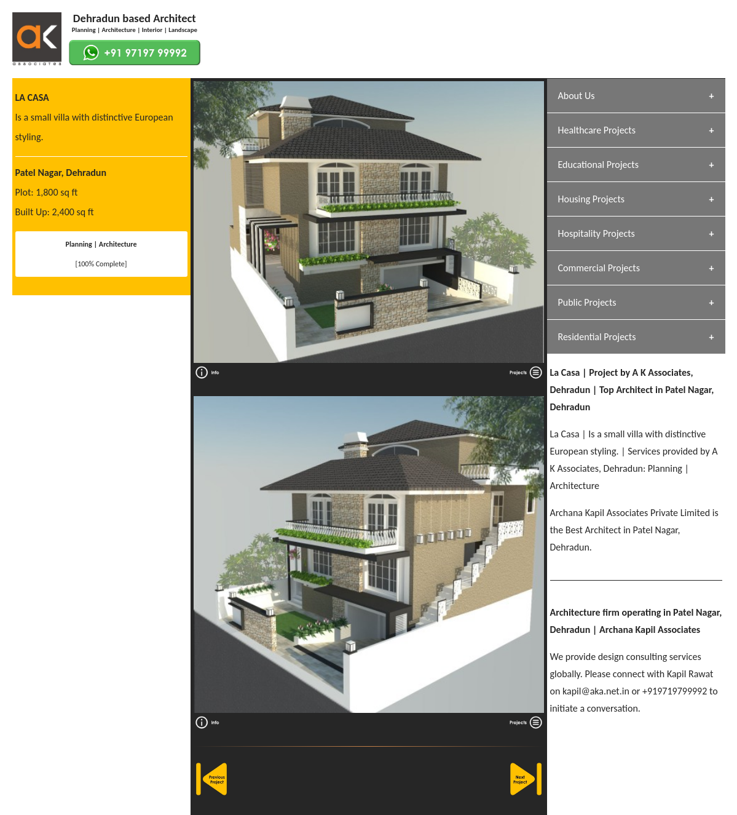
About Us (576, 95)
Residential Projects (597, 337)
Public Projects (587, 302)
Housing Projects (591, 199)
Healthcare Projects (597, 130)
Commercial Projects (599, 268)
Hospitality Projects (596, 233)
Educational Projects (598, 164)
